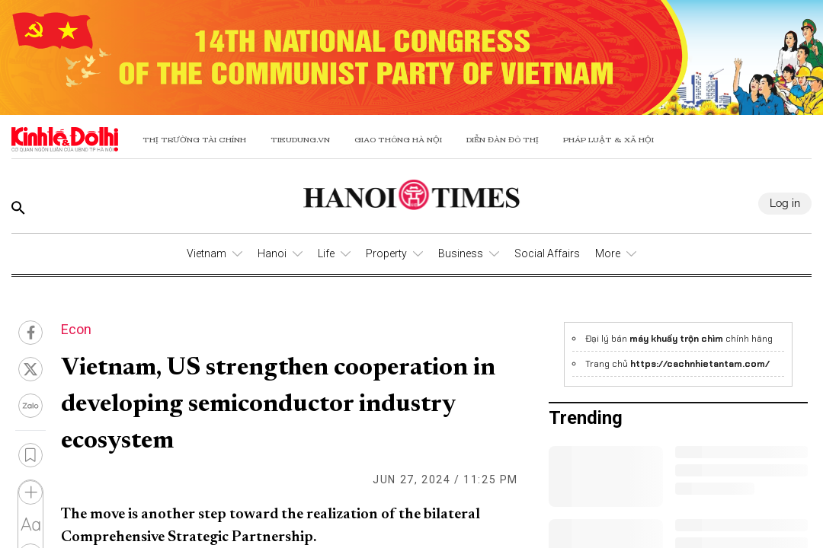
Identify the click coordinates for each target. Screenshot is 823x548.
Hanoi (272, 253)
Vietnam (206, 253)
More (607, 253)
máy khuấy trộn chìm (676, 339)
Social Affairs (547, 253)
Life (326, 253)
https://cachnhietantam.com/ (700, 364)
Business (460, 253)
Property (386, 253)
